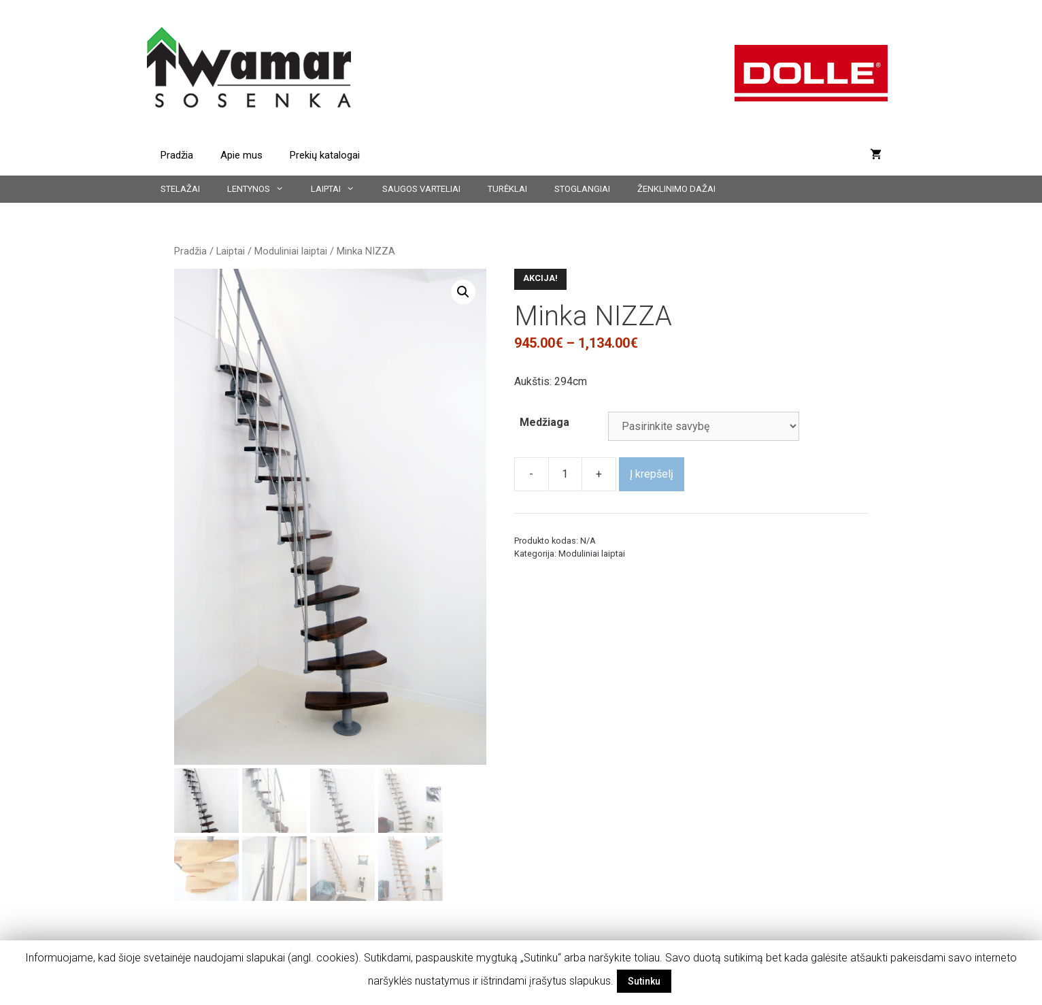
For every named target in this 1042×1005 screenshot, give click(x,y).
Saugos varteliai (421, 189)
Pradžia (177, 155)
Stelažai (180, 189)
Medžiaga (544, 422)
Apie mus (241, 155)
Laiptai (339, 189)
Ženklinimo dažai (676, 189)
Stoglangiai (582, 189)
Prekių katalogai (325, 155)
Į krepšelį (651, 473)
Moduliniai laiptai (290, 251)
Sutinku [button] (644, 981)
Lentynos (262, 189)
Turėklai (507, 189)
